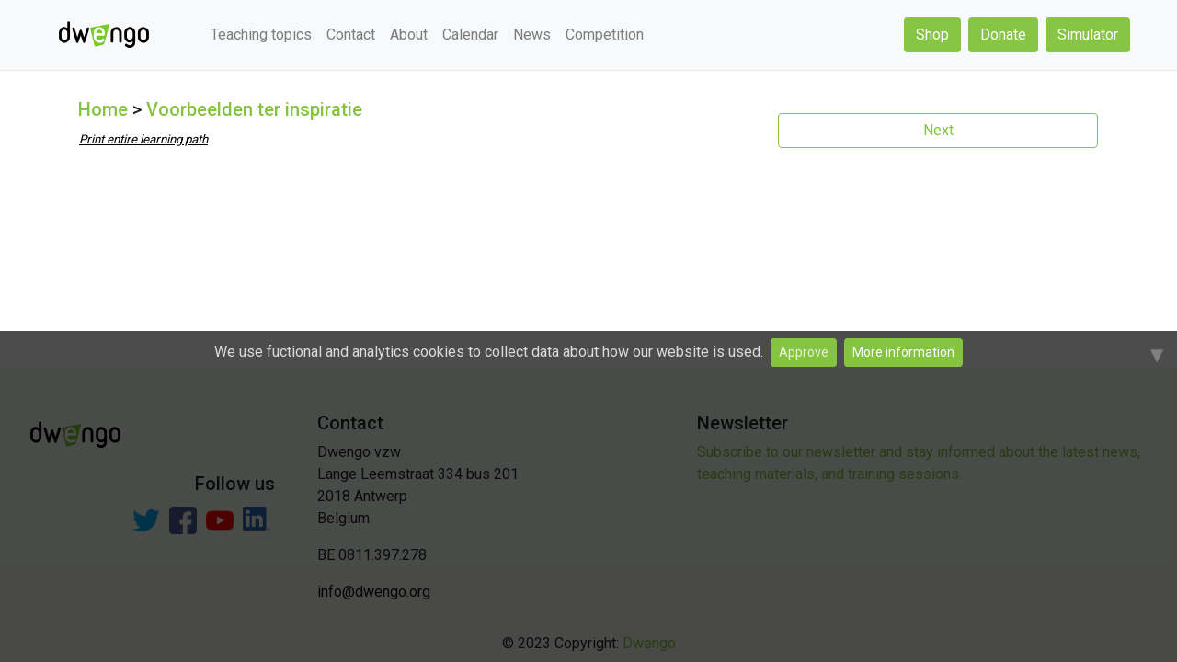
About (409, 34)
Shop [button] (932, 34)
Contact (350, 34)
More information (903, 352)
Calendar (470, 34)
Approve (803, 352)
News (532, 34)
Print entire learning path (143, 139)
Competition (605, 34)
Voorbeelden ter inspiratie (254, 109)
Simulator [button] (1087, 34)
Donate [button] (1003, 34)
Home (103, 109)
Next (938, 130)
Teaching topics (261, 34)
